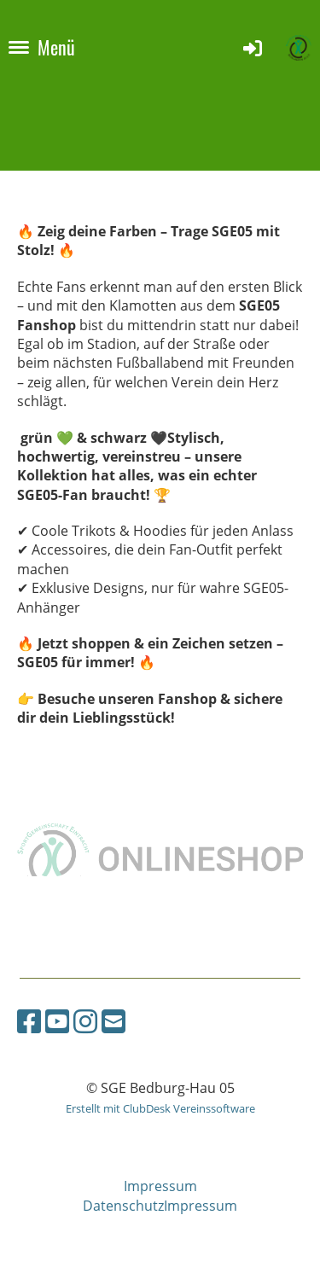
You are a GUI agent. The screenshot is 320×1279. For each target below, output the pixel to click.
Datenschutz (123, 1205)
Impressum (160, 1186)
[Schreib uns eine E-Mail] (113, 1021)
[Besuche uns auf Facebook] (29, 1021)
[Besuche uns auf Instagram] (85, 1021)
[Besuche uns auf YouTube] (57, 1021)
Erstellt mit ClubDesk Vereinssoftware (160, 1108)
